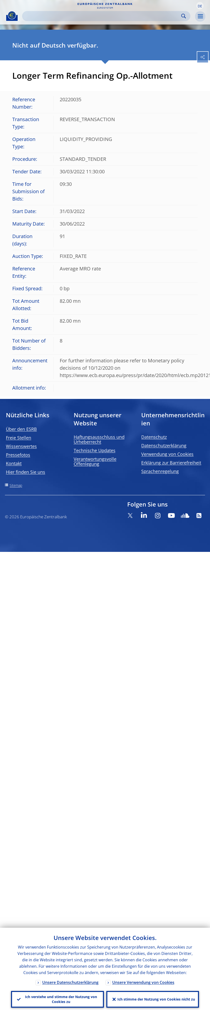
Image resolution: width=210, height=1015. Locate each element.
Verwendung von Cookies (167, 454)
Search (184, 16)
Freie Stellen (18, 438)
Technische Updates (94, 450)
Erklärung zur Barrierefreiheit (171, 463)
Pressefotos (18, 455)
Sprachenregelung (160, 471)
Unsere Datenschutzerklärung (70, 982)
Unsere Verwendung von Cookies (143, 982)
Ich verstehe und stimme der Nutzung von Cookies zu (61, 999)
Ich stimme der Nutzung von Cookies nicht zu (156, 999)
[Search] (102, 16)
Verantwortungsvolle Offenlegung (95, 461)
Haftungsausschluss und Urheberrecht (99, 439)
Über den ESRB (21, 429)
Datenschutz (154, 437)
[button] (200, 5)
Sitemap (16, 485)
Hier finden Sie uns (25, 472)
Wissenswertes (21, 446)
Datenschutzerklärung (163, 445)
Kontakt (14, 463)
